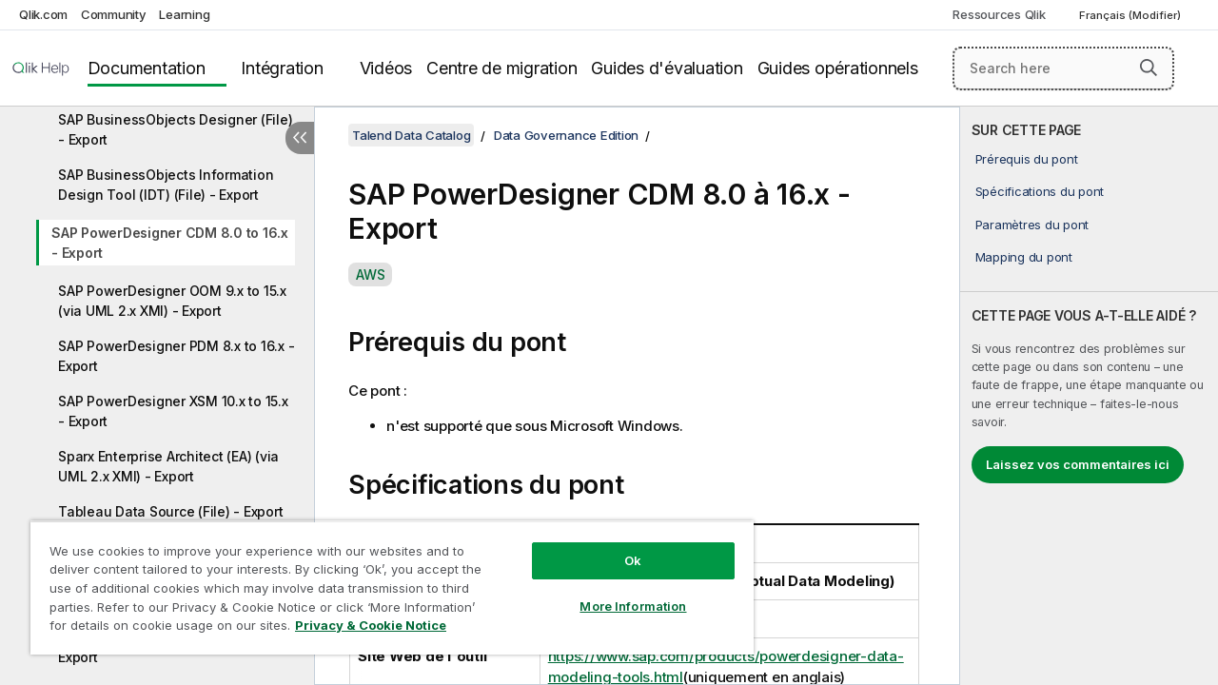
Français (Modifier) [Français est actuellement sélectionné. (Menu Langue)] (1131, 15)
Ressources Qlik (999, 14)
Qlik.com (43, 14)
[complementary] (1089, 396)
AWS (370, 274)
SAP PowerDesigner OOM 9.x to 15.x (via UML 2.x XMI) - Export (172, 301)
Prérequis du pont (1026, 158)
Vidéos (386, 68)
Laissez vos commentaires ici (1077, 464)
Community (114, 14)
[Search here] (1063, 68)
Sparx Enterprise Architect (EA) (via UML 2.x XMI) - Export (168, 466)
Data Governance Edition (566, 135)
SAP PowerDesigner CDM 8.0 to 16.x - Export (169, 243)
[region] (383, 580)
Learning (184, 14)
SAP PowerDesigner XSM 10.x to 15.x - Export (173, 411)
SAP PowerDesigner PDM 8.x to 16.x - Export (176, 356)
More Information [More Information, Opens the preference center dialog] (618, 591)
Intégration (282, 68)
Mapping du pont (1023, 256)
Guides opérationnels (837, 68)
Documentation (147, 68)
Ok (618, 546)
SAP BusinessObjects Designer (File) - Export (175, 129)
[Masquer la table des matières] (299, 138)
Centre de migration (501, 68)
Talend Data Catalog (411, 135)
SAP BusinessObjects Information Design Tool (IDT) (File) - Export (165, 184)
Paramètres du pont (1032, 224)
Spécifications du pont (1040, 191)
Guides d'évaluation (666, 68)
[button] (1148, 67)
